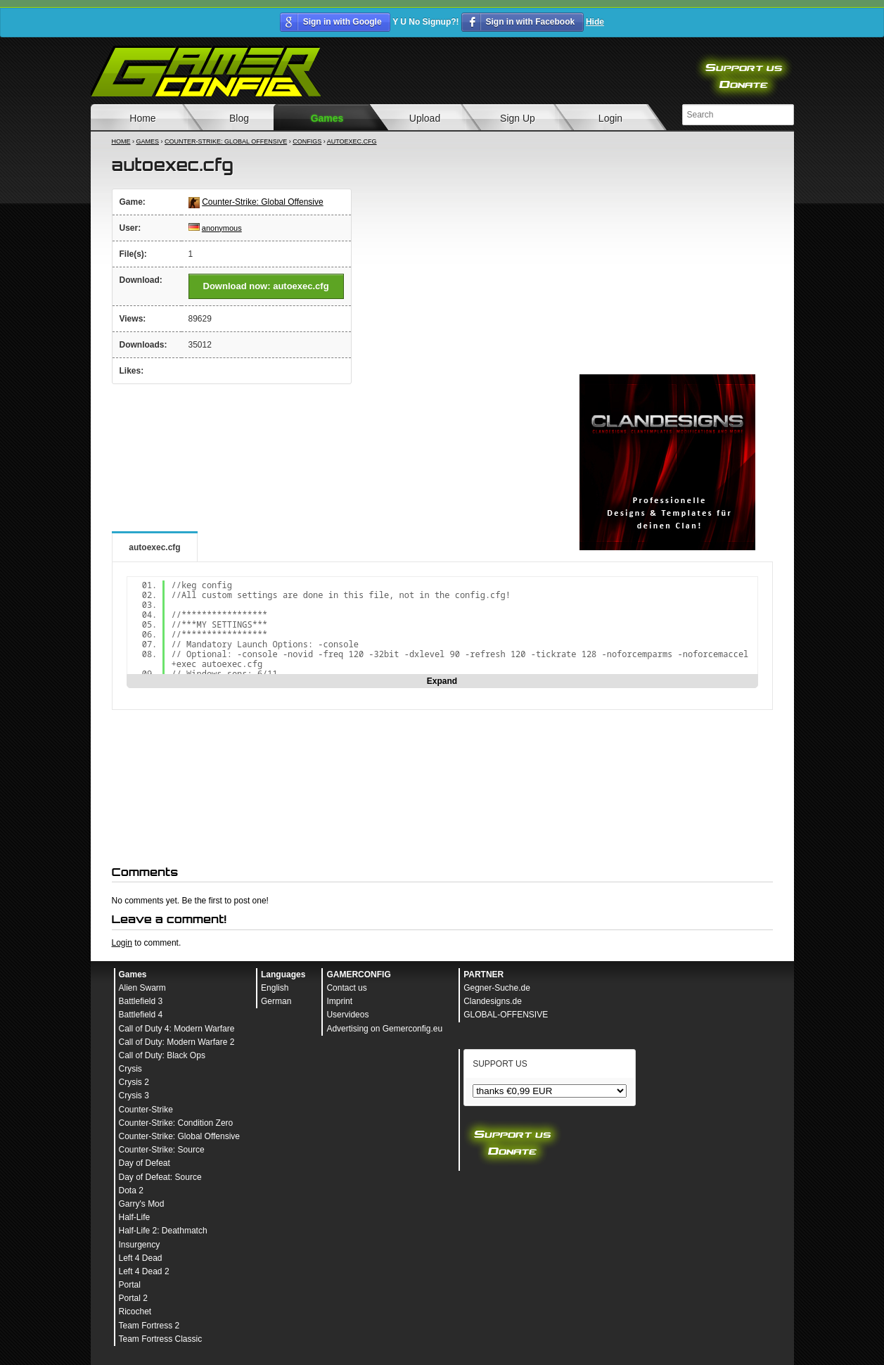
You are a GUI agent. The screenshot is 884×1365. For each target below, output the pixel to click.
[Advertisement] (667, 278)
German (276, 1001)
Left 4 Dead (140, 1258)
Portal (130, 1285)
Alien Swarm (142, 988)
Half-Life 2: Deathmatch (163, 1231)
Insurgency (139, 1245)
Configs (307, 141)
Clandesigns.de (492, 1001)
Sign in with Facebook (530, 22)
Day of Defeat (144, 1163)
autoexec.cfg (352, 141)
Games (327, 118)
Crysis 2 (134, 1082)
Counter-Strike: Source (162, 1150)
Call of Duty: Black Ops (162, 1055)
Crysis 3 (134, 1095)
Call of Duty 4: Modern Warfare (177, 1029)
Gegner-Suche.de (496, 988)
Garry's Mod (142, 1204)
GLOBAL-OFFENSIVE (505, 1015)
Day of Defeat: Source (160, 1177)
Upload (424, 118)
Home (142, 118)
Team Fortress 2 (149, 1326)
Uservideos (347, 1015)
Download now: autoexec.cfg (266, 286)
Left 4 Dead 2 (144, 1271)
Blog (239, 118)
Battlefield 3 (141, 1001)
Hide (595, 22)
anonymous (222, 228)
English (274, 988)
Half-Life (134, 1217)
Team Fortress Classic (161, 1339)
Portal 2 (133, 1298)
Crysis (130, 1069)
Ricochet (135, 1311)
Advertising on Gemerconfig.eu (384, 1029)
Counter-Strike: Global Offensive (226, 141)
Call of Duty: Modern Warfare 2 (177, 1042)
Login (610, 118)
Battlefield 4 (141, 1015)
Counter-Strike (146, 1110)
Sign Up (517, 118)
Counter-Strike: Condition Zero (176, 1123)
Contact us (346, 988)
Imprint (339, 1001)
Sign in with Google (342, 22)
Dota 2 (131, 1190)
